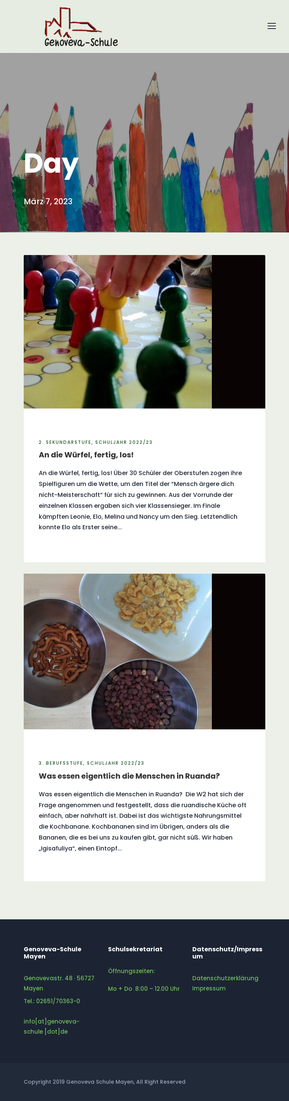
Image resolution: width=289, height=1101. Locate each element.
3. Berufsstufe (61, 763)
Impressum (209, 988)
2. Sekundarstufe (65, 442)
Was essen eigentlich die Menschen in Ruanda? (129, 776)
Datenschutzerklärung (225, 978)
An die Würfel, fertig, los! (86, 455)
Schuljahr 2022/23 (124, 442)
